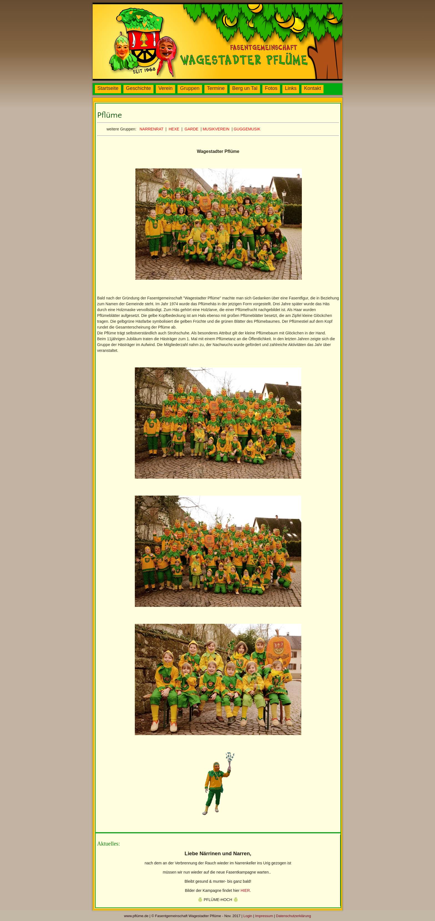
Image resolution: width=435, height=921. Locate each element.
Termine (216, 88)
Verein (165, 88)
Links (291, 88)
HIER (245, 890)
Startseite (107, 88)
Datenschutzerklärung (293, 916)
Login (247, 916)
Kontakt (312, 88)
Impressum (264, 916)
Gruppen (189, 88)
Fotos (271, 88)
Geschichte (138, 88)
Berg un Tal (244, 88)
